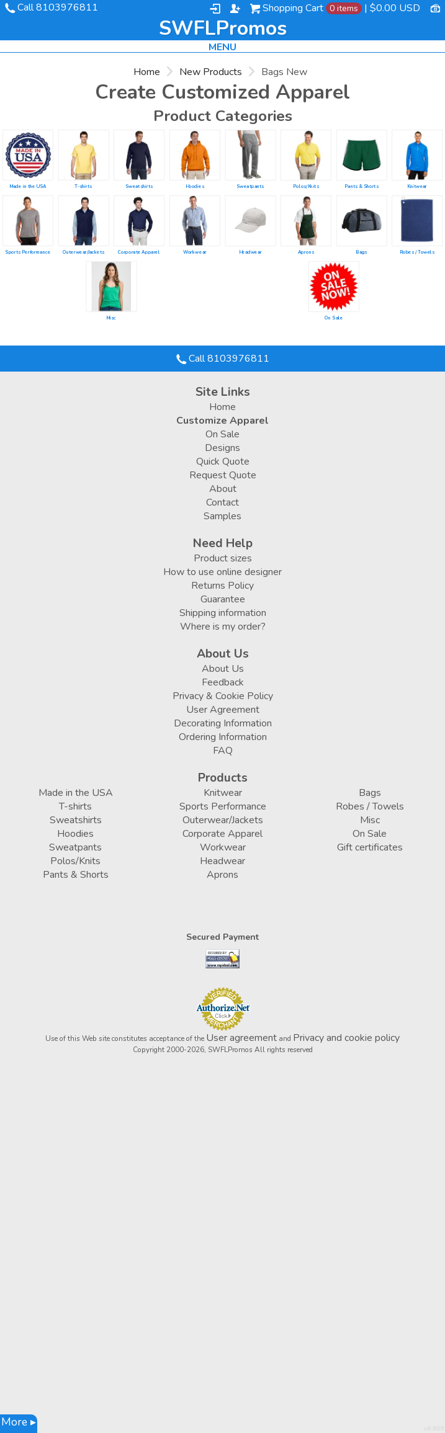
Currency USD (435, 7)
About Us (223, 669)
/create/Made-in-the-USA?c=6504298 (27, 155)
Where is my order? (223, 626)
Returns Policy (222, 585)
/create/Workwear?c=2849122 (194, 220)
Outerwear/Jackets (84, 252)
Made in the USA (27, 186)
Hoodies (195, 186)
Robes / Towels (417, 252)
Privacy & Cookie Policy (223, 696)
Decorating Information (223, 723)
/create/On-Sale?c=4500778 (333, 286)
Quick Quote (222, 461)
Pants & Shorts (361, 186)
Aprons (306, 252)
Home (146, 72)
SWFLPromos (223, 28)
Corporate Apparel (139, 252)
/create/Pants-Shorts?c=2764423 (361, 155)
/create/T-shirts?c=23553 (83, 155)
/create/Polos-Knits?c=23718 (306, 155)
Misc (111, 318)
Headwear (250, 252)
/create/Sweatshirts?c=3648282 (139, 155)
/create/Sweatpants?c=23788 (250, 155)
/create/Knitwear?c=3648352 (417, 155)
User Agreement (222, 709)
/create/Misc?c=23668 (111, 286)
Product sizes (223, 558)
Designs (222, 448)
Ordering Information (223, 737)
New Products (210, 72)
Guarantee (222, 599)
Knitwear (417, 186)
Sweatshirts (139, 186)
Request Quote (222, 475)
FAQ (223, 750)
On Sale (334, 318)
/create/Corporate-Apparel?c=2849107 (139, 220)
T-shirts (83, 186)
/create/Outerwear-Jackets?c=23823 (83, 220)
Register (235, 9)
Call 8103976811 (57, 7)
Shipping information (222, 613)
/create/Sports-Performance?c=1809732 (27, 220)
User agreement (241, 1038)
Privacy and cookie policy (346, 1038)
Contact (222, 502)
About (222, 489)
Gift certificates (370, 847)
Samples (222, 516)
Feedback (223, 682)
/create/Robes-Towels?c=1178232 (417, 220)
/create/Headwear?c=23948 (250, 220)
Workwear (195, 252)
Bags (361, 252)
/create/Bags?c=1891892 (361, 220)
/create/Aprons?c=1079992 (306, 220)
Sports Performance (27, 252)
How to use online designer (222, 572)
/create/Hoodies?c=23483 (194, 155)
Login (215, 9)
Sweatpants (250, 186)
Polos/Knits (306, 186)
